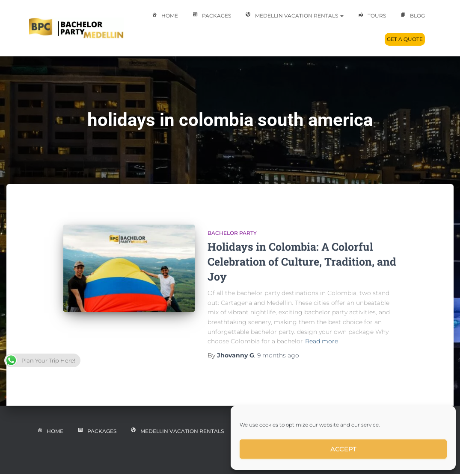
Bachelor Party (232, 233)
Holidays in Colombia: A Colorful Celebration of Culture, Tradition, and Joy (302, 262)
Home (164, 16)
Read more (321, 341)
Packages (211, 16)
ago (278, 355)
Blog (412, 16)
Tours (371, 16)
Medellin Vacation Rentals (294, 16)
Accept (343, 449)
